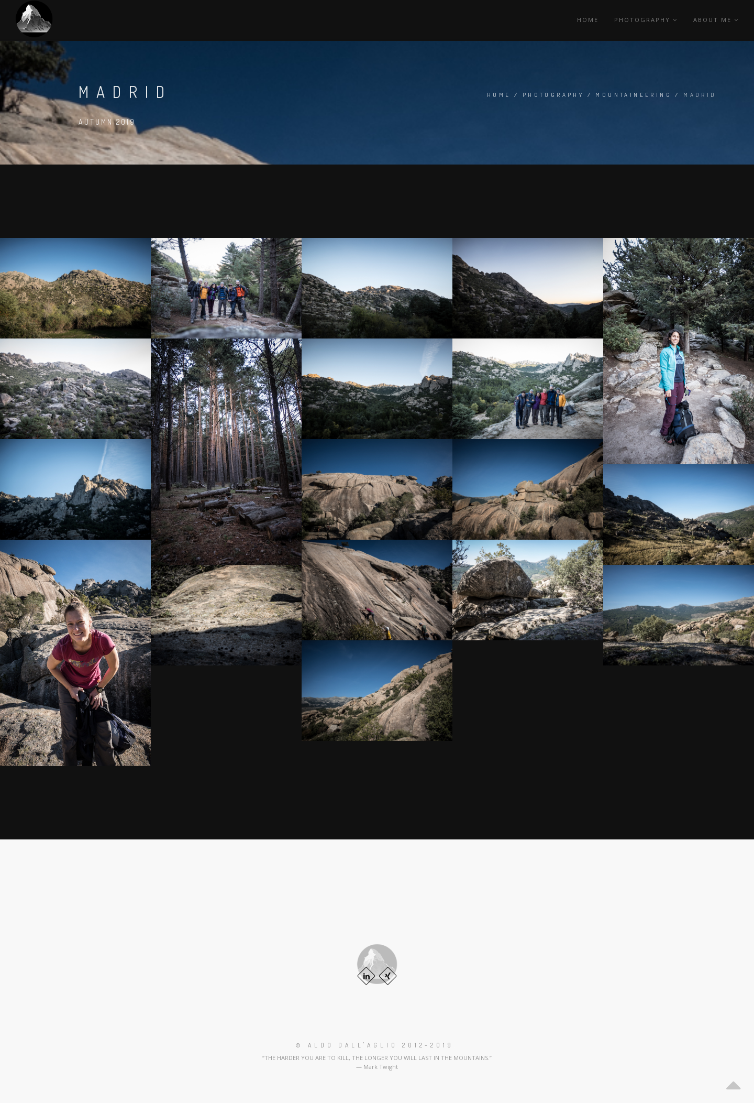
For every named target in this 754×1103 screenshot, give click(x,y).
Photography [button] (646, 20)
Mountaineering (633, 95)
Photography (553, 95)
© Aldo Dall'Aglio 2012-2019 (375, 1045)
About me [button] (716, 20)
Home (587, 20)
